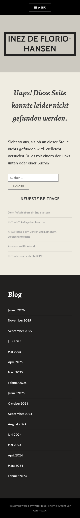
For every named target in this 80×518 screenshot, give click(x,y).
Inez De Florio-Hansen (40, 43)
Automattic (40, 510)
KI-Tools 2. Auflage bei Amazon (26, 222)
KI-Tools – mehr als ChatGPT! (25, 256)
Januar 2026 (16, 310)
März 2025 (15, 372)
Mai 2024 (14, 445)
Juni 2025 (14, 341)
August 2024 (17, 424)
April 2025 (15, 362)
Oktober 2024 (18, 403)
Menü (42, 7)
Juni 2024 (14, 434)
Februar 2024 (17, 476)
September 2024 (20, 414)
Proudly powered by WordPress (27, 506)
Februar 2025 (17, 383)
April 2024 (15, 455)
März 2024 (15, 466)
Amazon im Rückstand (21, 246)
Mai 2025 (14, 352)
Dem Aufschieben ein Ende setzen (29, 212)
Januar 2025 (16, 393)
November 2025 (19, 320)
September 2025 (20, 331)
